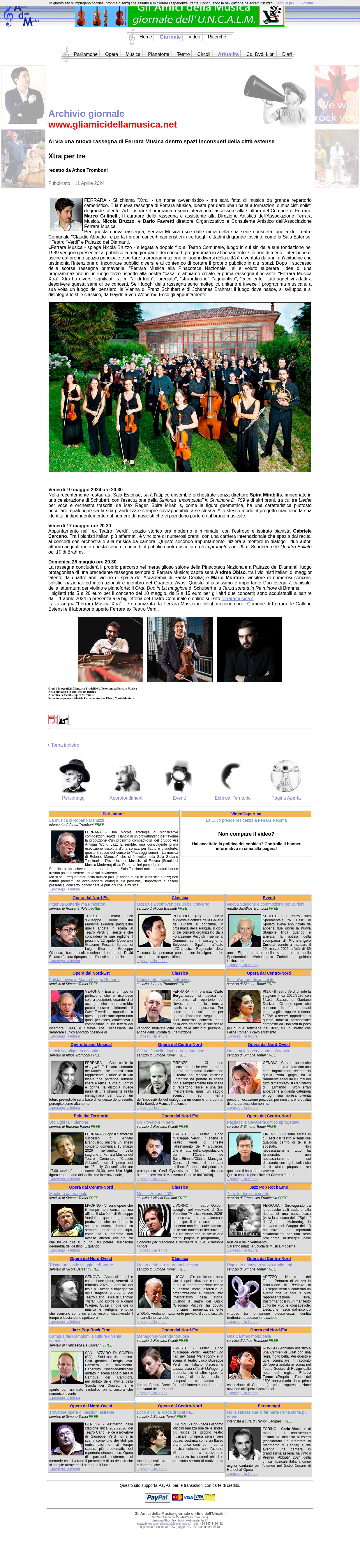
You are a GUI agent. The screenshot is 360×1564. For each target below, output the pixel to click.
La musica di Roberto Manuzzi (76, 820)
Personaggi (74, 798)
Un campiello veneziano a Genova (258, 1051)
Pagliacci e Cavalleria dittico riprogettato (263, 1122)
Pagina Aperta (286, 798)
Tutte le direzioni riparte (248, 1193)
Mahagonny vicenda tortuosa (163, 1336)
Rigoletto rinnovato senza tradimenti (259, 1265)
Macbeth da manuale (68, 1193)
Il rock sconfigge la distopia (73, 1051)
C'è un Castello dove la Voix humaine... (172, 1051)
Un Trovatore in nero (155, 1122)
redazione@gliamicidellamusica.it (169, 1523)
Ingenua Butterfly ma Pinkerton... (79, 904)
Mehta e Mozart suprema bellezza (167, 1265)
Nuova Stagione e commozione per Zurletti (265, 904)
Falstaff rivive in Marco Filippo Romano (84, 979)
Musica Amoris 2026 (155, 1193)
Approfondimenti (127, 798)
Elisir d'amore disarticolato (250, 979)
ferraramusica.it (237, 598)
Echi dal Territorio (232, 798)
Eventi (179, 798)
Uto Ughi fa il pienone (68, 1122)
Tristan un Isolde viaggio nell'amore (81, 1265)
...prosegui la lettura (64, 889)
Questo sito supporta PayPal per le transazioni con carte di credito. (180, 1485)
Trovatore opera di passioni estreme (81, 1412)
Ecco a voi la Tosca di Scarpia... (165, 1412)
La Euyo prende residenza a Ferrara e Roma (246, 820)
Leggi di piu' (285, 3)
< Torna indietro (63, 745)
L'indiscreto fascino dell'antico (163, 979)
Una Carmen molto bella (249, 1336)
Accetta (307, 3)
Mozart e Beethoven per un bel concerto (173, 904)
